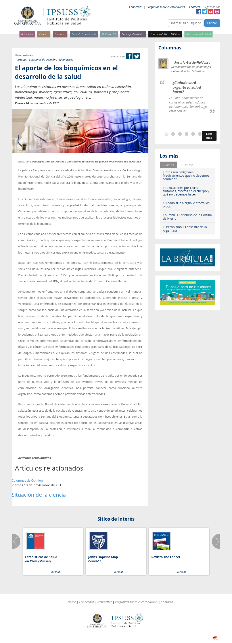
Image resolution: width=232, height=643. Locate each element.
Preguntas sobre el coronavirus (166, 7)
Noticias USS (109, 34)
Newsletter (104, 602)
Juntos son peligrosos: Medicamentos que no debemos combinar (186, 175)
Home (72, 602)
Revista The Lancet (165, 557)
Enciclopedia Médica (133, 34)
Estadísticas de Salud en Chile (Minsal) (41, 559)
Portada (21, 60)
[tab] (168, 165)
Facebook (198, 11)
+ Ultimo (187, 165)
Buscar (212, 23)
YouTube (210, 11)
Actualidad (27, 34)
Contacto (194, 7)
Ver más (55, 571)
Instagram (217, 11)
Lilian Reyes (66, 60)
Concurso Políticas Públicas (165, 34)
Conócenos (135, 7)
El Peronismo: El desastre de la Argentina (185, 228)
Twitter (204, 11)
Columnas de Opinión (42, 60)
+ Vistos (168, 165)
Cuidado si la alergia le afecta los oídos (186, 204)
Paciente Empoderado (84, 34)
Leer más (209, 136)
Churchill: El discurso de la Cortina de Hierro (187, 216)
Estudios (43, 34)
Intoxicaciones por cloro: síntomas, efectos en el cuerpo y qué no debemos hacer (186, 191)
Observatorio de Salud (198, 34)
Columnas (60, 34)
